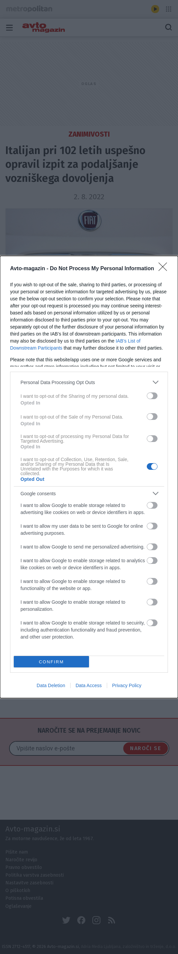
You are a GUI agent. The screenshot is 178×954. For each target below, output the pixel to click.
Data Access (89, 685)
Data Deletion (51, 685)
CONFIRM (51, 661)
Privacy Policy (126, 685)
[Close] (165, 269)
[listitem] (89, 382)
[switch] (152, 395)
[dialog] (89, 477)
